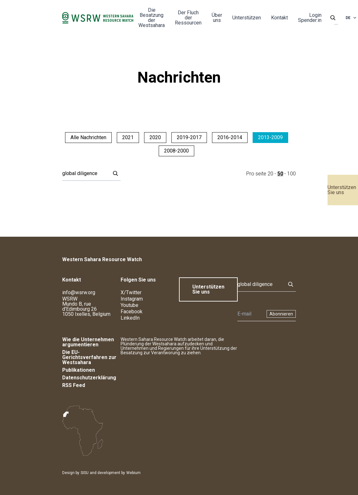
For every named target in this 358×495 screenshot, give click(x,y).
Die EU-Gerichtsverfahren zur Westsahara (89, 357)
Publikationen (78, 370)
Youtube (129, 305)
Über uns (217, 17)
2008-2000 (176, 151)
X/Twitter (131, 292)
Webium (133, 473)
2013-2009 (270, 137)
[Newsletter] (250, 313)
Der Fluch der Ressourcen (188, 18)
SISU (85, 473)
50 (280, 174)
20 (270, 174)
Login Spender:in (310, 17)
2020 (155, 137)
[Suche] (84, 173)
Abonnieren (281, 313)
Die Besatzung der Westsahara (151, 17)
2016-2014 (229, 137)
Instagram (132, 299)
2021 (128, 137)
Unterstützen (246, 18)
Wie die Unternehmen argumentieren (88, 342)
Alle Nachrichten (88, 137)
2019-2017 (189, 137)
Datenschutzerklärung (89, 378)
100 (291, 174)
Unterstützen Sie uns (342, 189)
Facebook (132, 312)
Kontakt (279, 18)
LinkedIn (130, 318)
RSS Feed (73, 385)
